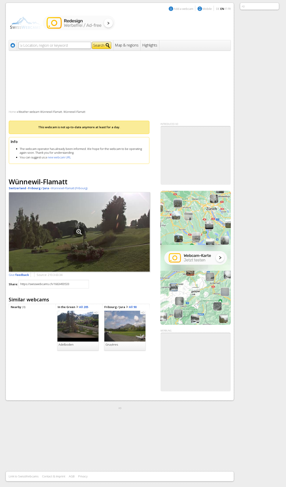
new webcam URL (59, 157)
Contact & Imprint (53, 476)
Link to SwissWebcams (23, 476)
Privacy (83, 476)
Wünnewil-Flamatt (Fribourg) (69, 188)
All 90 (133, 307)
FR (229, 9)
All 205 (83, 307)
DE (218, 9)
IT (226, 9)
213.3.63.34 (55, 275)
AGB (72, 476)
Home (12, 112)
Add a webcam (183, 9)
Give (19, 275)
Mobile (207, 9)
